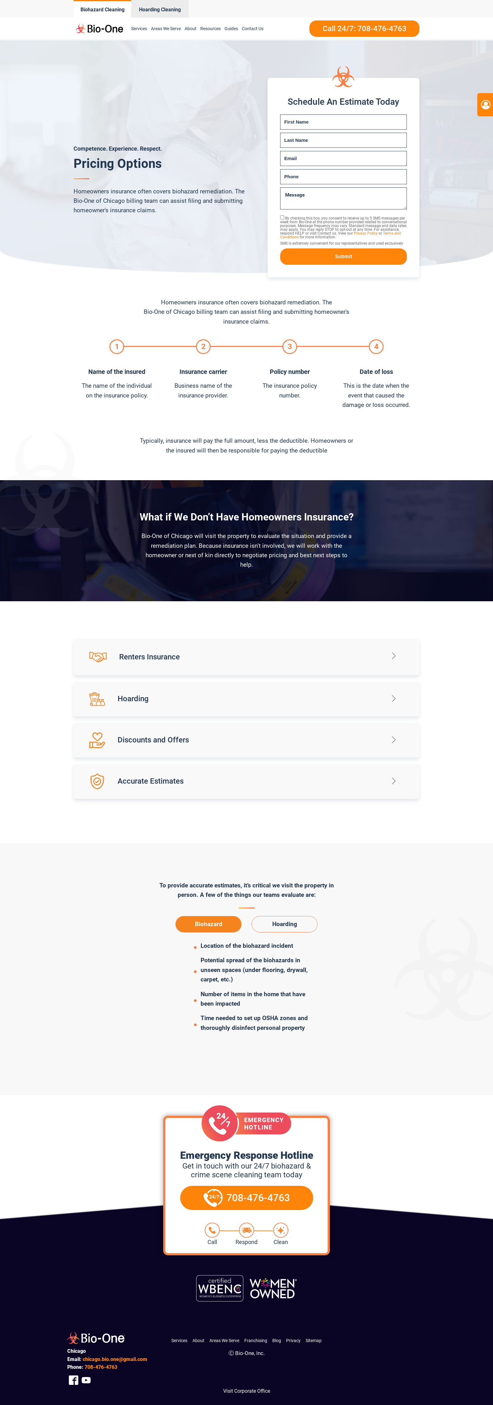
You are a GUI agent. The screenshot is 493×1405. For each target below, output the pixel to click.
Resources (210, 28)
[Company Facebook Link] (73, 1380)
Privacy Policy (366, 233)
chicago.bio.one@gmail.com (115, 1359)
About (191, 28)
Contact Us (252, 28)
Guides (231, 28)
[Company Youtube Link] (86, 1380)
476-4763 (101, 1367)
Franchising (255, 1340)
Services (139, 28)
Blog (276, 1340)
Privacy (293, 1340)
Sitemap (314, 1340)
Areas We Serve (166, 28)
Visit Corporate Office (246, 1391)
